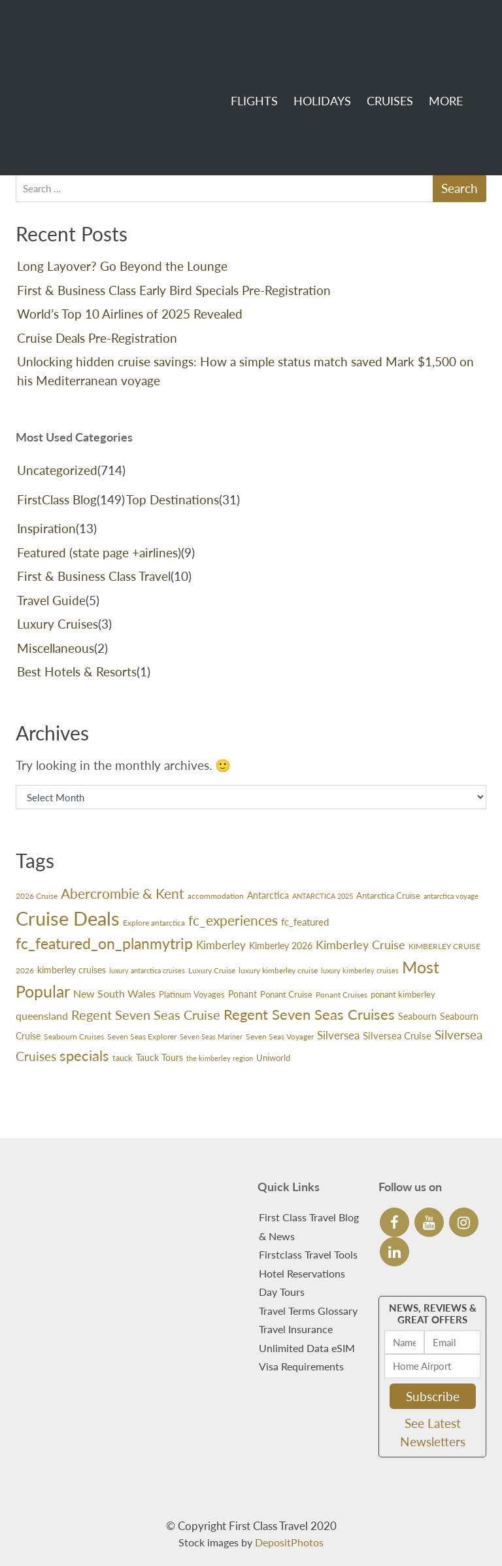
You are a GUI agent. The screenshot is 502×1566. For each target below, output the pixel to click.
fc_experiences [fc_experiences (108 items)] (233, 920)
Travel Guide (51, 600)
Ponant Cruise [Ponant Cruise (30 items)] (286, 994)
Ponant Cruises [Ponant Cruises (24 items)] (341, 994)
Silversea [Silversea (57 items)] (338, 1035)
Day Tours (282, 1291)
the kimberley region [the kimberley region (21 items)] (219, 1058)
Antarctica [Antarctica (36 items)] (268, 895)
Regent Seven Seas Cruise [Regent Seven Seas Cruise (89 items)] (145, 1014)
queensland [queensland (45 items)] (42, 1016)
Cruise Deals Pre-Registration (97, 337)
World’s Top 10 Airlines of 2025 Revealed (130, 313)
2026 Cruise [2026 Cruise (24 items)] (37, 896)
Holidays (307, 46)
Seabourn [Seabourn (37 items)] (417, 1016)
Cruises (375, 46)
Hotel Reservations (302, 1273)
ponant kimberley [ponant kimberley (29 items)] (403, 994)
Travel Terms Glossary (308, 1310)
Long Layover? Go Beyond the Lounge (122, 265)
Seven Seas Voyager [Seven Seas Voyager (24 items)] (280, 1036)
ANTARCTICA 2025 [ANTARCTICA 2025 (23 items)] (322, 896)
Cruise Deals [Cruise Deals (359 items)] (68, 918)
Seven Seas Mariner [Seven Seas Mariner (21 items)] (211, 1036)
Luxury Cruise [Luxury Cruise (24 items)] (211, 970)
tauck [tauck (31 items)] (122, 1058)
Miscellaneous (55, 647)
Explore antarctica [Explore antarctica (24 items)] (154, 922)
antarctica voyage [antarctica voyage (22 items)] (451, 896)
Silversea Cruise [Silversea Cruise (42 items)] (397, 1035)
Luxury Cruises (57, 623)
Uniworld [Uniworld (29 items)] (273, 1058)
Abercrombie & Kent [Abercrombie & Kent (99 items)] (122, 893)
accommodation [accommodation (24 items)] (216, 896)
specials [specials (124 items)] (84, 1055)
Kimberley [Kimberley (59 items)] (221, 945)
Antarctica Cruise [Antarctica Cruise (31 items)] (388, 895)
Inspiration (46, 528)
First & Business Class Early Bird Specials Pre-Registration (174, 290)
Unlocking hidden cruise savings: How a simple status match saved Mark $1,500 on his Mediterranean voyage (245, 371)
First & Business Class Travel (94, 575)
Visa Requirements (301, 1366)
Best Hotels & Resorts (77, 671)
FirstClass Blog (57, 499)
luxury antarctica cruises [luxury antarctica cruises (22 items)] (147, 970)
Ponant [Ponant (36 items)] (242, 994)
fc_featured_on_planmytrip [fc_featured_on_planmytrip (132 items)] (104, 943)
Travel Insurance (296, 1329)
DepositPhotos (289, 1542)
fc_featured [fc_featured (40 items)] (305, 922)
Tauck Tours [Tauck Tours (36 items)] (159, 1057)
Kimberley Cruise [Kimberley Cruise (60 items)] (360, 945)
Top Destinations (172, 499)
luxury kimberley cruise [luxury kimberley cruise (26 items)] (278, 970)
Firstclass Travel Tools (308, 1254)
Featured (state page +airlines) (99, 552)
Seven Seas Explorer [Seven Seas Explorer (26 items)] (141, 1036)
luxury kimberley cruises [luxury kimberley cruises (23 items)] (360, 970)
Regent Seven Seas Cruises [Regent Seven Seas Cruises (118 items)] (309, 1014)
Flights (239, 46)
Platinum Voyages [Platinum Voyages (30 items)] (192, 994)
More (431, 46)
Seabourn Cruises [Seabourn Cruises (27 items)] (74, 1036)
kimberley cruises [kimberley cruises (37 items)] (71, 969)
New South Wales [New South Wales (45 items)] (114, 994)
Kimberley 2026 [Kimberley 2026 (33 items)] (280, 946)
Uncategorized (57, 470)
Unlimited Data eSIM (307, 1348)
